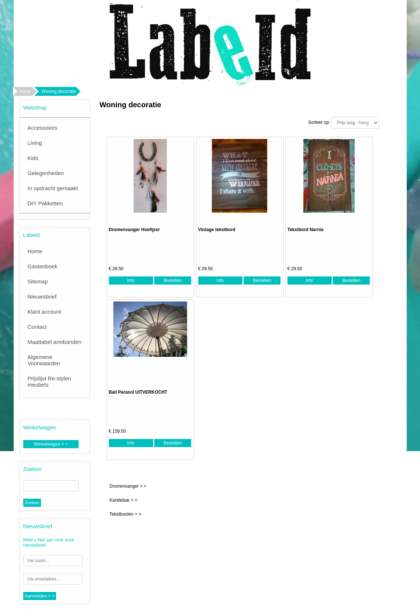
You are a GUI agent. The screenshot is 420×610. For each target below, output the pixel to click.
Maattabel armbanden (55, 342)
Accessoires (43, 128)
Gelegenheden (46, 173)
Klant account (44, 312)
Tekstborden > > (125, 514)
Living (35, 143)
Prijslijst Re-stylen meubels (49, 381)
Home (25, 91)
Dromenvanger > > (128, 486)
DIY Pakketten (45, 203)
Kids (33, 158)
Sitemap (38, 281)
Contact (37, 327)
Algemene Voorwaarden (44, 360)
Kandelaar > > (123, 500)
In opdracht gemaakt (53, 188)
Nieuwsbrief (42, 296)
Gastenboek (43, 266)
